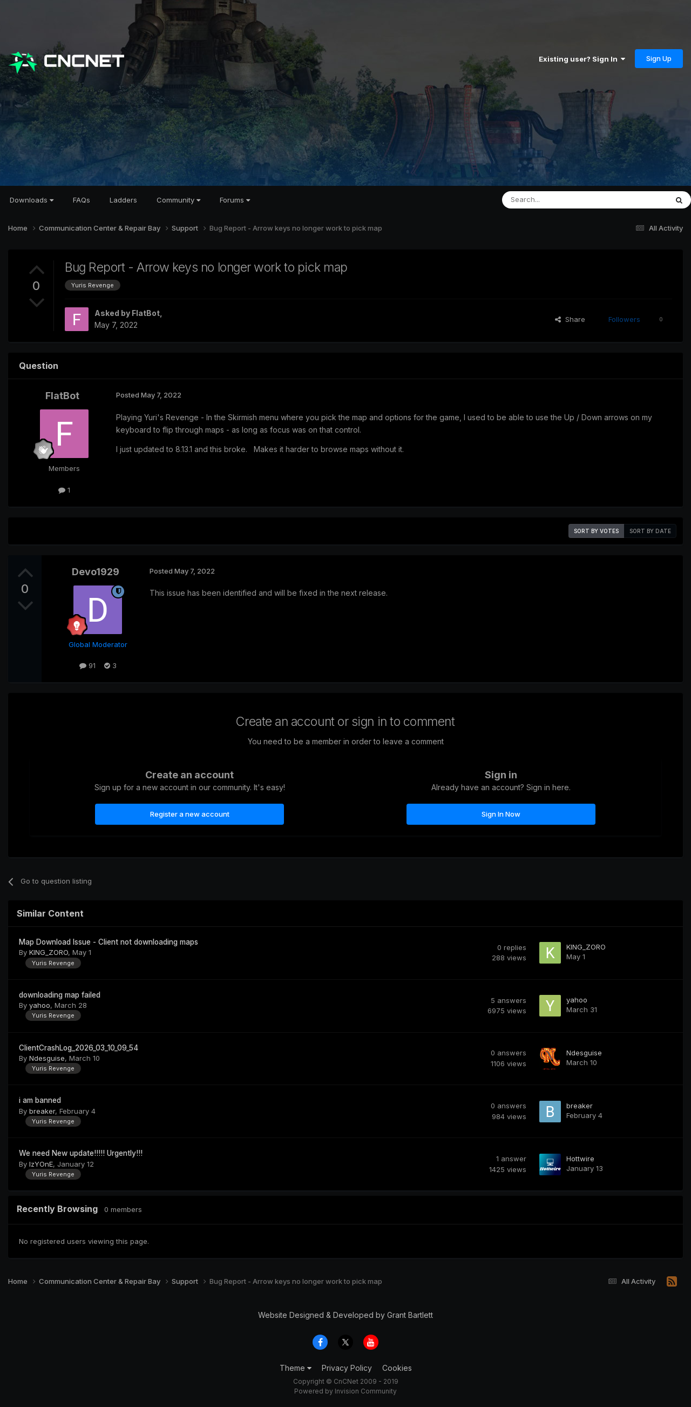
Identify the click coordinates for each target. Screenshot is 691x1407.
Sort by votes (596, 531)
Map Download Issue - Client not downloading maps (108, 942)
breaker (42, 1111)
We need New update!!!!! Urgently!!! (81, 1153)
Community (178, 200)
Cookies (397, 1367)
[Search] (557, 199)
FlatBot (146, 313)
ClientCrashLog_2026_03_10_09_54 (78, 1048)
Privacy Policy (347, 1367)
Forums (235, 200)
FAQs (81, 200)
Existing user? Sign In (582, 59)
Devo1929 (95, 571)
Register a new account (189, 814)
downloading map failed (59, 995)
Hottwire (580, 1158)
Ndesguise (47, 1058)
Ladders (123, 200)
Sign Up (659, 58)
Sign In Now (501, 814)
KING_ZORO (48, 952)
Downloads (31, 200)
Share (570, 319)
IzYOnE (41, 1164)
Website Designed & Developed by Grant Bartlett (345, 1315)
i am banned (40, 1100)
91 (87, 665)
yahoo (39, 1005)
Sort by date (650, 531)
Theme (295, 1367)
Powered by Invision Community (345, 1391)
